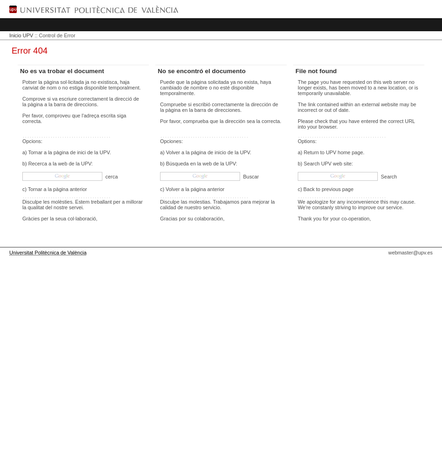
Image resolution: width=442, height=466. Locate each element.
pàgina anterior (70, 189)
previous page (337, 189)
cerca (111, 176)
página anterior (208, 189)
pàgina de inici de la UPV (82, 152)
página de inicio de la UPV (220, 152)
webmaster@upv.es (410, 252)
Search (388, 176)
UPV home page (344, 152)
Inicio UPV (21, 35)
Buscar (250, 176)
